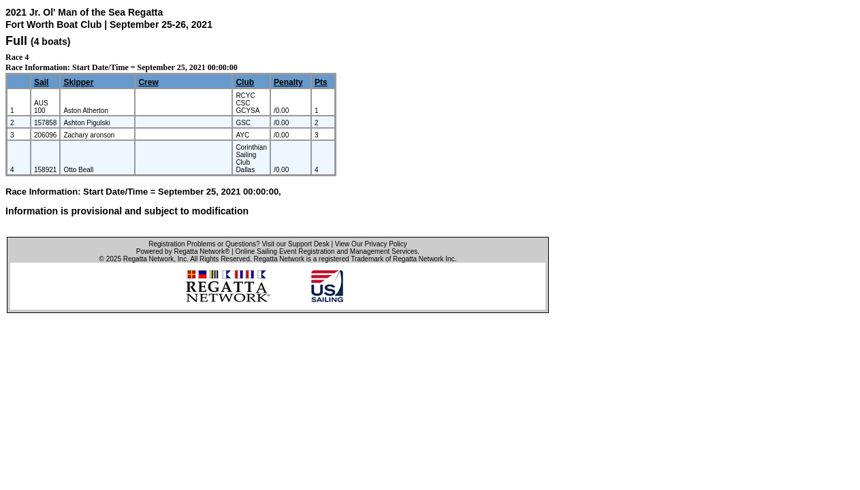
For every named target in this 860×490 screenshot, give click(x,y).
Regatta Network (148, 259)
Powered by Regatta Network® (182, 251)
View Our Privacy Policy (371, 244)
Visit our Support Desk (295, 244)
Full (16, 41)
